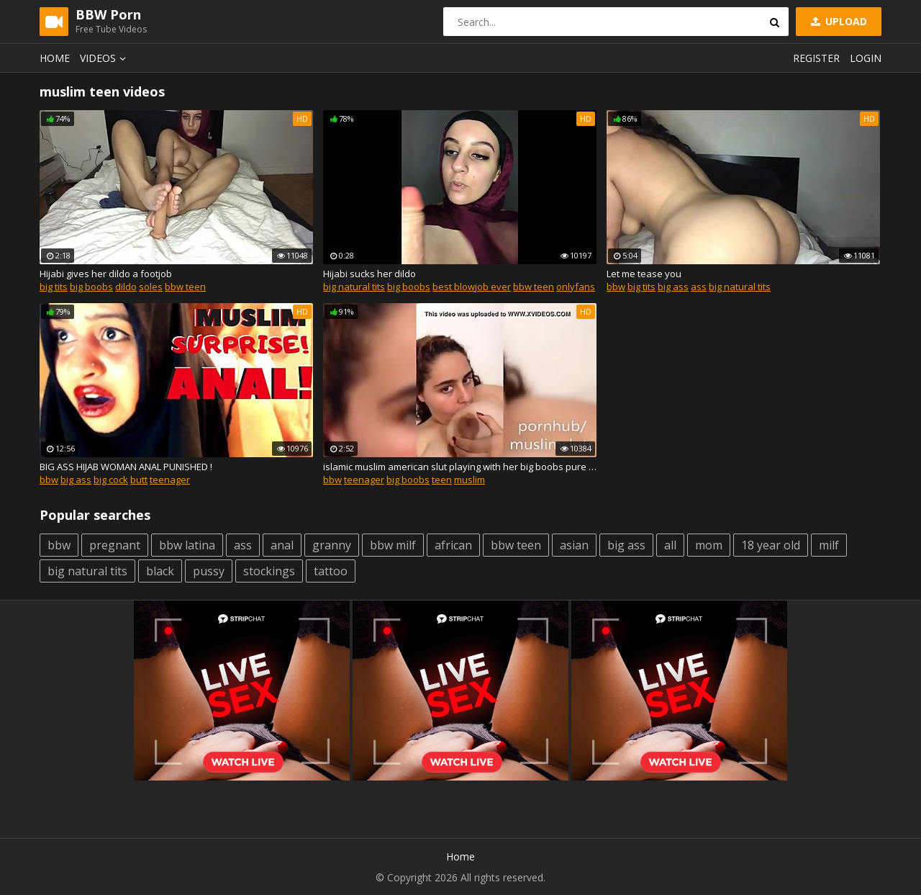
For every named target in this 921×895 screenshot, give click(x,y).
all (670, 545)
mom (708, 545)
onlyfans (575, 286)
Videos (105, 58)
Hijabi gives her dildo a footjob (106, 273)
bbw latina (187, 545)
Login (865, 58)
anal (282, 545)
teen (442, 479)
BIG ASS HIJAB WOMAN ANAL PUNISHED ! (126, 466)
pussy (208, 571)
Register (816, 58)
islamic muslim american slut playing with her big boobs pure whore (459, 466)
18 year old (770, 545)
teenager (170, 479)
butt (139, 479)
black (160, 571)
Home (55, 58)
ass (699, 286)
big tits (54, 286)
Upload (837, 21)
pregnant (114, 545)
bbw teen (185, 286)
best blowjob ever (471, 286)
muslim (469, 479)
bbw (616, 286)
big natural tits (354, 286)
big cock (111, 479)
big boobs (91, 286)
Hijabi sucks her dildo (369, 273)
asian (574, 545)
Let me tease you (644, 273)
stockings (269, 571)
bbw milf (393, 545)
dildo (126, 286)
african (453, 545)
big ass (673, 286)
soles (151, 286)
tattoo (331, 571)
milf (829, 545)
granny (331, 545)
